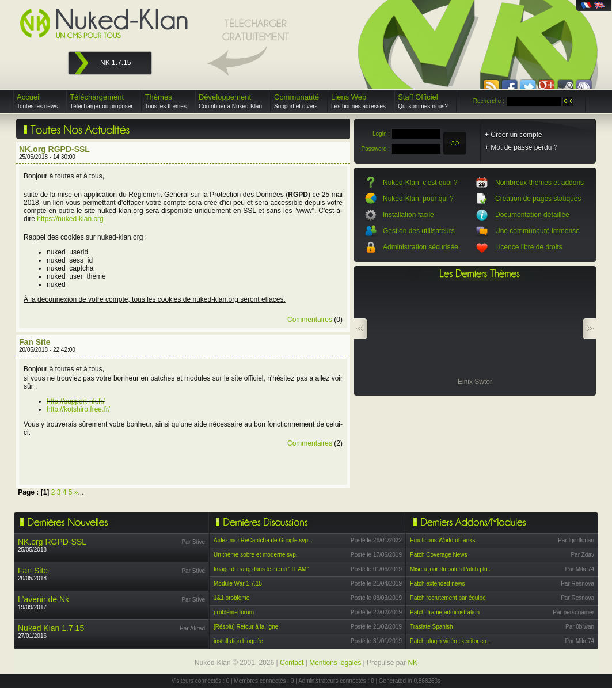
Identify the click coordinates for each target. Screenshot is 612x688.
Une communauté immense (537, 231)
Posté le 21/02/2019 (376, 627)
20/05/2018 (33, 573)
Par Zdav (582, 555)
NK (412, 663)
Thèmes (166, 101)
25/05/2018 (52, 545)
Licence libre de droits (528, 247)
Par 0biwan (579, 627)
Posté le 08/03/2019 (376, 598)
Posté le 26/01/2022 (376, 540)
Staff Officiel (423, 101)
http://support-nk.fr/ (76, 401)
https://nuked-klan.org (70, 219)
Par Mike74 (579, 569)
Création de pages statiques (538, 199)
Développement (230, 101)
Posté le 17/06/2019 (376, 555)
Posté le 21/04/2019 (376, 583)
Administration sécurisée (420, 247)
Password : (376, 149)
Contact (291, 663)
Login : (381, 134)
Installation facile (408, 215)
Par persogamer (573, 612)
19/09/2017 (43, 602)
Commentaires (309, 320)
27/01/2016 (51, 631)
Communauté (296, 101)
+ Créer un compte (513, 135)
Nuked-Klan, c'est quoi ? (420, 182)
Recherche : (488, 101)
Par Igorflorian (576, 540)
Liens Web (358, 101)
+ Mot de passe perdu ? (521, 147)
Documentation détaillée (532, 215)
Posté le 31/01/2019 (376, 641)
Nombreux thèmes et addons (539, 182)
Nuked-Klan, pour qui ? (418, 199)
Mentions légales (335, 663)
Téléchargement (101, 101)
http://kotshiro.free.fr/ (78, 409)
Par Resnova (577, 583)
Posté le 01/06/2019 (376, 569)
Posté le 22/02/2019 (376, 612)
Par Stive (193, 542)
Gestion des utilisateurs (419, 231)
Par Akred (192, 628)
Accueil (37, 101)
